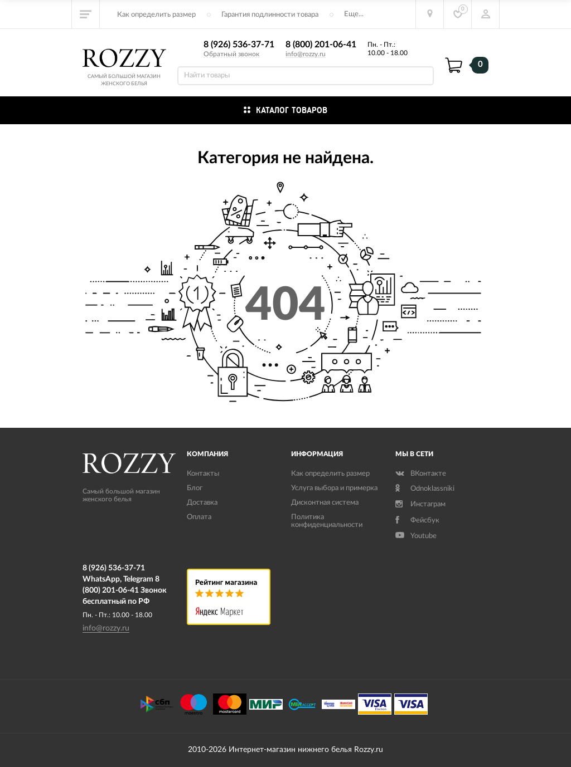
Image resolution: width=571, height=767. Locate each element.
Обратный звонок (231, 54)
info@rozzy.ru (306, 54)
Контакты (203, 473)
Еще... (354, 14)
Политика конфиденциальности (326, 521)
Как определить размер (156, 14)
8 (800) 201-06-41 (321, 44)
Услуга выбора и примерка (334, 488)
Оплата (199, 517)
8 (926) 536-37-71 (239, 44)
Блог (194, 488)
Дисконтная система (325, 502)
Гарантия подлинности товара (269, 14)
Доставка (202, 502)
